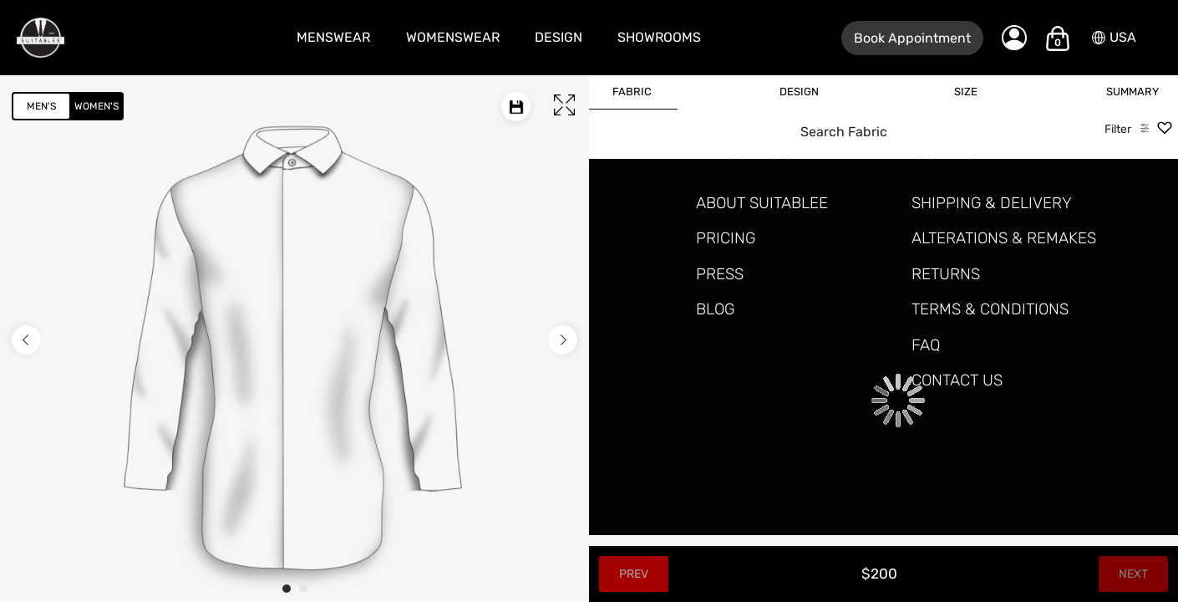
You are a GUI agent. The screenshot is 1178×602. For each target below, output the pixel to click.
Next (1133, 574)
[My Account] (1014, 37)
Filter (1117, 129)
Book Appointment (912, 38)
